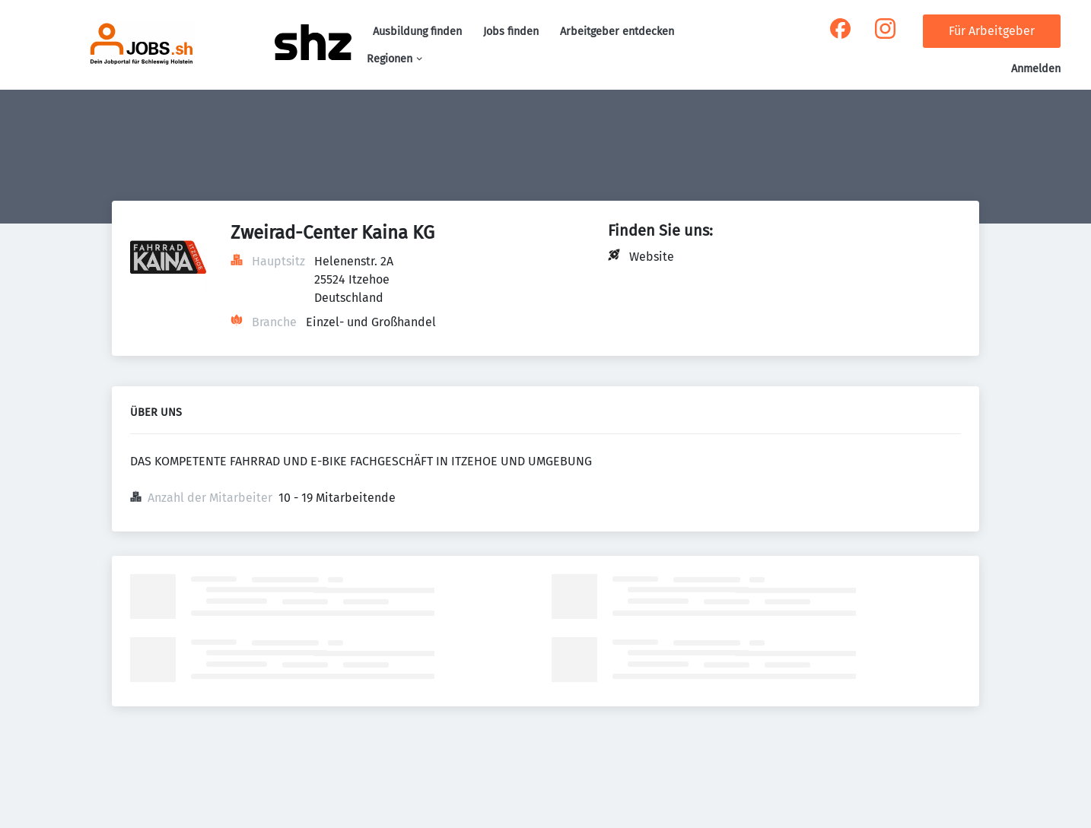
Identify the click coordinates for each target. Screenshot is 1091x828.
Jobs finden (511, 31)
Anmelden (1036, 68)
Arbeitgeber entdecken (617, 31)
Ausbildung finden (417, 31)
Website (651, 256)
